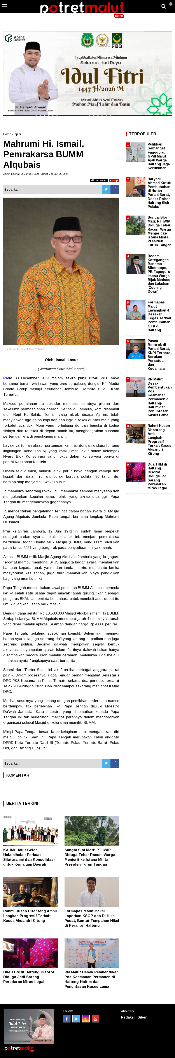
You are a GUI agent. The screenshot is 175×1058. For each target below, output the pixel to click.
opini (17, 134)
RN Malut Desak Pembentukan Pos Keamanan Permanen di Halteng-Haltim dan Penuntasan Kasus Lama (160, 397)
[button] (170, 2)
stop (114, 180)
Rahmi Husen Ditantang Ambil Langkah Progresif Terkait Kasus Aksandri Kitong (30, 916)
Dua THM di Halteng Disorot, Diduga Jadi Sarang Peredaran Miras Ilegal (29, 977)
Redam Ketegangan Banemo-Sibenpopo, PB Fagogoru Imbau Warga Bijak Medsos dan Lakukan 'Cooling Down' (159, 274)
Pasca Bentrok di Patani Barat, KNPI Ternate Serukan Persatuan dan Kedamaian (159, 354)
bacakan (99, 180)
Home (7, 134)
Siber (142, 1017)
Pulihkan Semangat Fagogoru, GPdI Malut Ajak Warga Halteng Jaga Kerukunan (159, 156)
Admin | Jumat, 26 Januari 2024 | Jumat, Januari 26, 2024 (35, 174)
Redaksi (128, 1017)
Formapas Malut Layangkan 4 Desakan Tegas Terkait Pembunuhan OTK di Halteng (159, 316)
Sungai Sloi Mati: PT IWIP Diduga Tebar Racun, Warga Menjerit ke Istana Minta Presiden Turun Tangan (160, 231)
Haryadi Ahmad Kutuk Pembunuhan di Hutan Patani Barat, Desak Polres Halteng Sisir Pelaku (159, 193)
